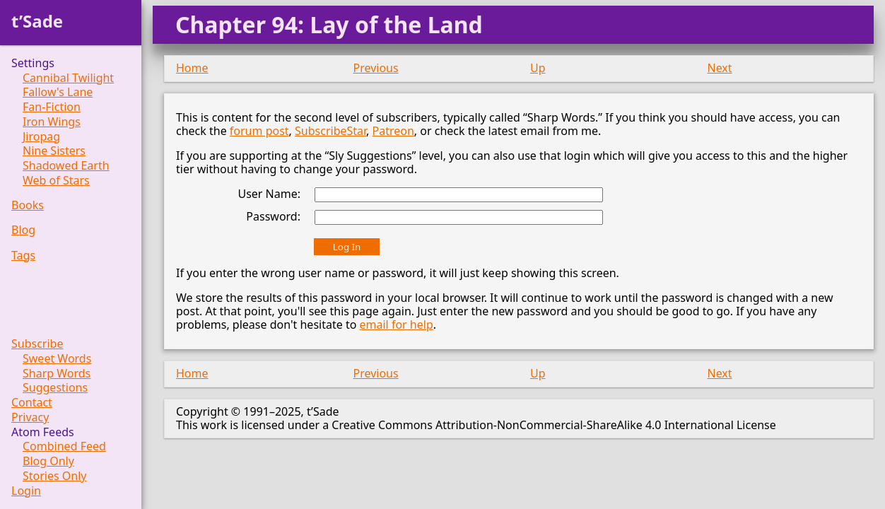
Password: (273, 216)
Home (192, 68)
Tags (23, 255)
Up (538, 68)
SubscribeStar (330, 131)
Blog (23, 230)
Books (27, 205)
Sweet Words (57, 358)
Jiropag (41, 137)
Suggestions (55, 387)
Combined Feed (64, 446)
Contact (31, 402)
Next (720, 68)
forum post (259, 131)
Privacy (30, 417)
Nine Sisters (54, 151)
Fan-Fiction (52, 107)
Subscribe (37, 344)
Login (26, 491)
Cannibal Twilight (68, 78)
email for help (396, 324)
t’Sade (37, 21)
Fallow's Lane (58, 92)
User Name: (269, 193)
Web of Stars (56, 180)
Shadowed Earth (66, 165)
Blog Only (48, 461)
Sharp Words (56, 373)
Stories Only (55, 476)
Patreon (393, 131)
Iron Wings (52, 122)
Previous (376, 68)
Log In (347, 246)
